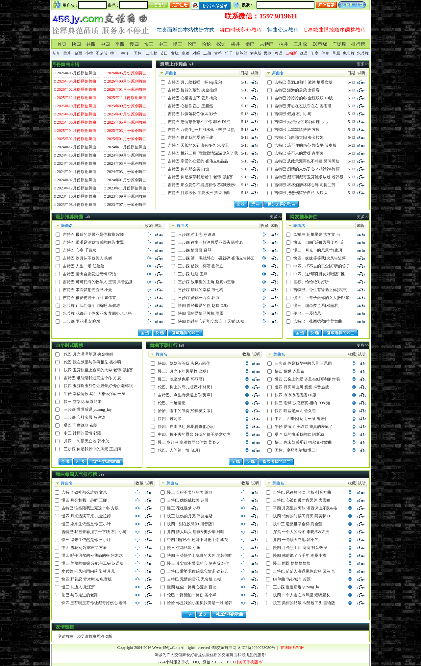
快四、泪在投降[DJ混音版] (190, 524)
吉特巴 (267, 44)
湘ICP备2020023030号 (256, 647)
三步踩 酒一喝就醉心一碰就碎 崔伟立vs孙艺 (216, 258)
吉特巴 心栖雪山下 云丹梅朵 (192, 98)
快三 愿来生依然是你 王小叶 (86, 539)
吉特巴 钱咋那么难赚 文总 (84, 492)
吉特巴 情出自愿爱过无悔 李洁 (89, 274)
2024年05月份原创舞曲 (127, 163)
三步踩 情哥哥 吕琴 (194, 250)
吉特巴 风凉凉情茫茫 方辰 (297, 129)
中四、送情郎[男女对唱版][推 (319, 274)
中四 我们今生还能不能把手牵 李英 (197, 539)
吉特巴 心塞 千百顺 (79, 250)
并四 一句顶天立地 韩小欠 (86, 441)
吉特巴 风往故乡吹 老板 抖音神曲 (302, 492)
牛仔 (125, 53)
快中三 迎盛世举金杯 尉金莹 (297, 524)
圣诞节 (102, 53)
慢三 (177, 44)
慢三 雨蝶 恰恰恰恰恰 (291, 563)
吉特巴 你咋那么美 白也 (188, 169)
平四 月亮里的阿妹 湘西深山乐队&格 (305, 508)
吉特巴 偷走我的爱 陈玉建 (190, 137)
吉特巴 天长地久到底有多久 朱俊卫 (198, 145)
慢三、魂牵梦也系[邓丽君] (316, 305)
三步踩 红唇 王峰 (193, 274)
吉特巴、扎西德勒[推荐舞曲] (318, 321)
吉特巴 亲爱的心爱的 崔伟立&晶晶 (198, 161)
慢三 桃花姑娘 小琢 (184, 547)
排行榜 (358, 44)
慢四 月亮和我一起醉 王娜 (84, 500)
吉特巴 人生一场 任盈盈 (83, 266)
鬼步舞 (349, 53)
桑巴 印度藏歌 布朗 (80, 425)
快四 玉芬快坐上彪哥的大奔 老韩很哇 (199, 555)
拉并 (283, 44)
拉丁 (114, 53)
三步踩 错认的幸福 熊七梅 (200, 289)
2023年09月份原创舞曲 (127, 196)
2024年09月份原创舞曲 (127, 155)
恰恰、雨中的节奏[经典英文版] (185, 410)
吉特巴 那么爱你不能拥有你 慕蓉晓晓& (202, 185)
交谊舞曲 (66, 636)
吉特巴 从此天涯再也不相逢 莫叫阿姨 (306, 161)
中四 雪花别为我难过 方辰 (84, 547)
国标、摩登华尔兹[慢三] (296, 450)
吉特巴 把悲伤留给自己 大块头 (301, 192)
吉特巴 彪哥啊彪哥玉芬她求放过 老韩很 (308, 177)
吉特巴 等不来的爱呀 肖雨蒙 (299, 153)
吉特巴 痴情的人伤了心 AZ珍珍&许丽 (307, 169)
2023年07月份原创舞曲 (127, 204)
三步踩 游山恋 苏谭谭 (196, 234)
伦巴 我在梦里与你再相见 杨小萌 (92, 362)
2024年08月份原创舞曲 (76, 163)
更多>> (363, 64)
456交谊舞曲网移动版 (93, 636)
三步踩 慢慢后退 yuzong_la (296, 587)
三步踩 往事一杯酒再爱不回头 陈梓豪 (210, 242)
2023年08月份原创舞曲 (76, 204)
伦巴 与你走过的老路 (80, 595)
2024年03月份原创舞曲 (127, 171)
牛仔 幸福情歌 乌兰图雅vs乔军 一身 (95, 393)
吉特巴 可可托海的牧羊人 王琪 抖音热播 (98, 282)
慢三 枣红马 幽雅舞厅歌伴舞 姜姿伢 (189, 442)
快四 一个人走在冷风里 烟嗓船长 (301, 595)
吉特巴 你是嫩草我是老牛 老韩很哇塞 (200, 177)
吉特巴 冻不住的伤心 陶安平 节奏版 (305, 145)
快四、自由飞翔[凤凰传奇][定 (319, 242)
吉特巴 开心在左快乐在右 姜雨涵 (303, 106)
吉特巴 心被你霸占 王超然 (190, 106)
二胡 (207, 53)
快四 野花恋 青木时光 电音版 (87, 579)
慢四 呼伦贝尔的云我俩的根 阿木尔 (92, 555)
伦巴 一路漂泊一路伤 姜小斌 (191, 595)
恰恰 (206, 44)
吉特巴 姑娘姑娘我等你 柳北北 (301, 121)
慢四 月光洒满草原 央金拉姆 (86, 516)
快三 (148, 44)
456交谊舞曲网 (223, 647)
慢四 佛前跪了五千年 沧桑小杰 (299, 555)
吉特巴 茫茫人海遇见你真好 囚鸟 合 (304, 571)
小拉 (89, 53)
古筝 (218, 53)
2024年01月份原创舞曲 (127, 180)
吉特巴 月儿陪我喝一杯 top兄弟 (195, 82)
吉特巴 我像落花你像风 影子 (192, 113)
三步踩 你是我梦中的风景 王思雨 (92, 449)
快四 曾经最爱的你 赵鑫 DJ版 (203, 305)
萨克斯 (255, 53)
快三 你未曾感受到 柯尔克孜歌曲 (303, 442)
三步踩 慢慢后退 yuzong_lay (88, 409)
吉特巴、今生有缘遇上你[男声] (320, 289)
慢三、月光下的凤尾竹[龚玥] (318, 250)
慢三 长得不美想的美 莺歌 (189, 492)
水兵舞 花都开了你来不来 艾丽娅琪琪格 (97, 313)
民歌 (268, 53)
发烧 (175, 53)
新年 (57, 53)
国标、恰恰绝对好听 (311, 282)
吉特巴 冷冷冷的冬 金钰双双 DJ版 (303, 98)
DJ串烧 (319, 44)
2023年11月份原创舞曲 (127, 188)
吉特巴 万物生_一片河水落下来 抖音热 (201, 129)
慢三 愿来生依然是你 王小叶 (86, 524)
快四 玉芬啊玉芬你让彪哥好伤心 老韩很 (98, 385)
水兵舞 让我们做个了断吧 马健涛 (91, 305)
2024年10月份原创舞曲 (76, 155)
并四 (90, 44)
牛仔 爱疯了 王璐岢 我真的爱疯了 (304, 426)
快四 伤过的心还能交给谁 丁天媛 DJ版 (211, 321)
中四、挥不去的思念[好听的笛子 (321, 266)
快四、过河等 (170, 418)
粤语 (279, 53)
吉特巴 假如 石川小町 (293, 113)
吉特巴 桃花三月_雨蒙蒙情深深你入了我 (203, 153)
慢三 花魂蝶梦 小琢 (184, 508)
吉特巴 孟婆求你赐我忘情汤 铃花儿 (197, 571)
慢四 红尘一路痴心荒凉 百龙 (191, 587)
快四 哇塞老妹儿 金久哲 (295, 410)
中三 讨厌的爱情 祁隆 (82, 433)
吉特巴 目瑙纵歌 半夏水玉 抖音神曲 (199, 192)
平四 (119, 44)
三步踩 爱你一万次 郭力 (198, 297)
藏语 (304, 53)
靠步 (67, 53)
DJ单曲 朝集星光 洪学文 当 (316, 234)
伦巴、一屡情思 (307, 313)
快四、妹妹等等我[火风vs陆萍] (184, 363)
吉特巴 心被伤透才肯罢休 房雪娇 (301, 500)
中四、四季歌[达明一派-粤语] (300, 418)
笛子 (229, 53)
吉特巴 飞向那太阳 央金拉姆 (299, 137)
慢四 (134, 44)
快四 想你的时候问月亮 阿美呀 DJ (302, 516)
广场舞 (339, 44)
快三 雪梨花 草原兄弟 (82, 401)
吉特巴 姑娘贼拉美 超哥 (188, 500)
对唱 (196, 53)
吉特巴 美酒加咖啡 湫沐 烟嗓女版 (303, 82)
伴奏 (325, 53)
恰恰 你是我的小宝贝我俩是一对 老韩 (199, 603)
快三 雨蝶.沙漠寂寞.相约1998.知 (302, 403)
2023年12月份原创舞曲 (76, 188)
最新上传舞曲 (173, 64)
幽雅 (185, 53)
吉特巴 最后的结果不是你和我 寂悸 (93, 234)
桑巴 (250, 44)
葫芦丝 (241, 53)
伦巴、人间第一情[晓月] (179, 450)
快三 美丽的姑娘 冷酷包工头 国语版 (304, 603)
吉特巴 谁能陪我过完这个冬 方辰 (92, 378)
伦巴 (192, 44)
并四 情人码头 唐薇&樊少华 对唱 (195, 532)
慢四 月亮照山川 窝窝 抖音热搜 (302, 387)
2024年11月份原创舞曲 (127, 147)
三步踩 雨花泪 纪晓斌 (81, 321)
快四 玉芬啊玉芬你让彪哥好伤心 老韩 (94, 603)
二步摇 (152, 53)
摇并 (235, 44)
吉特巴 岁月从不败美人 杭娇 (87, 258)
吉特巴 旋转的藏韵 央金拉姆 (192, 90)
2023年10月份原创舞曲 (76, 196)
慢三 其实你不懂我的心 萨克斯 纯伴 (198, 563)
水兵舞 (363, 53)
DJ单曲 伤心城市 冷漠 (292, 579)
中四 (105, 44)
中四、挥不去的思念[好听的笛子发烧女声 (194, 434)
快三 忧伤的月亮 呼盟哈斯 (189, 516)
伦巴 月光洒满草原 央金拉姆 (88, 354)
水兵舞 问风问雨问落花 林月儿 (88, 571)
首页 (61, 44)
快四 (76, 44)
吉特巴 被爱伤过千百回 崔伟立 (89, 297)
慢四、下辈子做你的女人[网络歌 (321, 297)
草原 (336, 53)
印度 (314, 53)
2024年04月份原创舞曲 (76, 171)
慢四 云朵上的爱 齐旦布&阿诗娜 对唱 (307, 379)
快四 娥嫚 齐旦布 (289, 371)
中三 (163, 44)
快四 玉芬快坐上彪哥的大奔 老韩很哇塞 (98, 370)
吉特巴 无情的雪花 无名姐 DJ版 (194, 579)
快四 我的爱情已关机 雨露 (200, 313)
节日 (164, 53)
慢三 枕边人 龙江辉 (78, 587)
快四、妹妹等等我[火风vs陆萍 (319, 258)
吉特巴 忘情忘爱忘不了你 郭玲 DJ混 (199, 121)
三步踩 (300, 44)
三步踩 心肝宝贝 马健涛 (84, 417)
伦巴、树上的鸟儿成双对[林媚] (185, 387)
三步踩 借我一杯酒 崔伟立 (200, 266)
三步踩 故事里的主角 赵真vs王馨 (206, 282)
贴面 (78, 53)
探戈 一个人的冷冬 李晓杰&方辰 (301, 532)
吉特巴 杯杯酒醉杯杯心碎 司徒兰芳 (304, 185)
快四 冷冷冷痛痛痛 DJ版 (295, 395)
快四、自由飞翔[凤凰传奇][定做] (186, 426)
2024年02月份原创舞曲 (76, 180)
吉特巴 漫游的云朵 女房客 (297, 90)
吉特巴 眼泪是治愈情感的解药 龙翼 (93, 242)
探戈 (221, 44)
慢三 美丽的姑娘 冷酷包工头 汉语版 (93, 563)
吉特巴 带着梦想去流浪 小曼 (87, 289)
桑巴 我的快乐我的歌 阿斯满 (299, 434)
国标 (137, 53)
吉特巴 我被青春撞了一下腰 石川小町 (94, 532)
